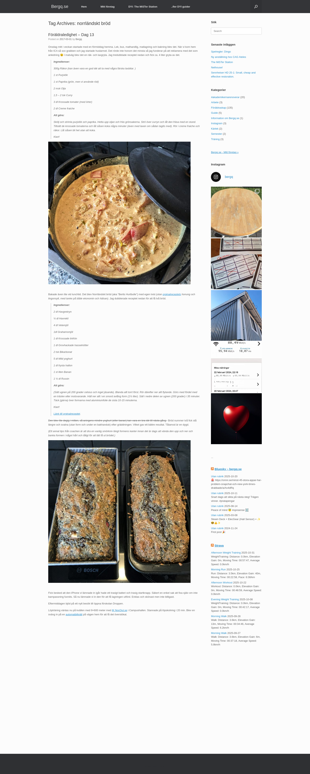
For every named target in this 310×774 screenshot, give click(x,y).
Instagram (216, 123)
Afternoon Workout (221, 582)
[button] (256, 6)
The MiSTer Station (222, 62)
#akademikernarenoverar (225, 97)
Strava (219, 545)
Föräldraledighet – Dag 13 (71, 34)
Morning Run (218, 569)
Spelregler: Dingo (221, 51)
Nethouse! (217, 67)
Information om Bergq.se (225, 118)
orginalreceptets (172, 294)
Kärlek (214, 128)
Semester (216, 133)
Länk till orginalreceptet (67, 413)
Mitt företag (108, 6)
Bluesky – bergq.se (228, 469)
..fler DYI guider (180, 6)
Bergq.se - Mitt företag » (224, 152)
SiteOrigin (152, 766)
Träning (215, 139)
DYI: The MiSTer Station (142, 6)
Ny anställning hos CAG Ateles (228, 56)
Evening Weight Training (225, 599)
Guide (214, 112)
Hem (84, 6)
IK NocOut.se (119, 610)
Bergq (79, 39)
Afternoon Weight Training (226, 552)
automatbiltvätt (74, 614)
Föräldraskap (218, 107)
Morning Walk (219, 616)
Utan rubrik (217, 476)
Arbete (214, 102)
